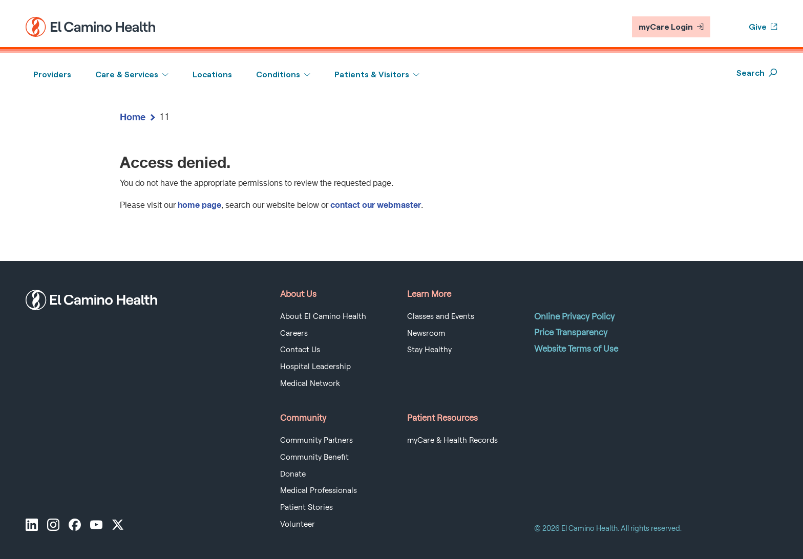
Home (132, 116)
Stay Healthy (429, 349)
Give (763, 27)
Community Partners (316, 440)
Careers (294, 333)
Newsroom (426, 333)
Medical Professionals (318, 490)
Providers (52, 74)
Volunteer (297, 524)
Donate (293, 474)
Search (756, 73)
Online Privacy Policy (574, 316)
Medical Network (310, 383)
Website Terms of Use (576, 348)
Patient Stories (306, 507)
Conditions (278, 74)
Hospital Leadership (315, 366)
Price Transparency (570, 332)
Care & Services (126, 74)
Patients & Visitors (371, 74)
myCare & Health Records (452, 440)
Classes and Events (440, 316)
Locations (212, 74)
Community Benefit (314, 457)
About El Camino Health (323, 316)
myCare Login (671, 27)
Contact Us (300, 349)
